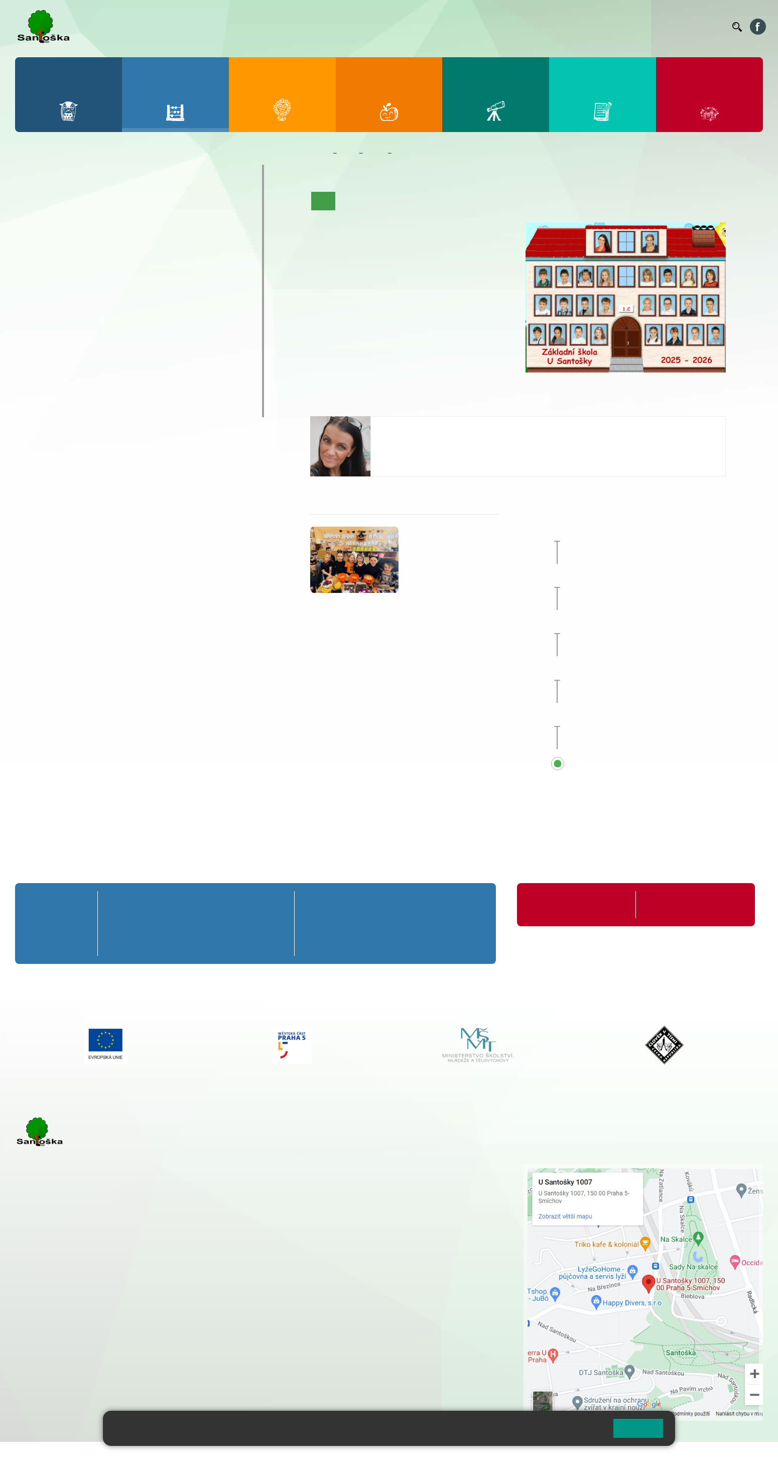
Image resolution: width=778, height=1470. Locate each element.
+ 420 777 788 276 (120, 1341)
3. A (125, 204)
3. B (125, 224)
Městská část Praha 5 (49, 1382)
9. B (169, 301)
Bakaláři (413, 27)
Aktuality (386, 201)
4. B (169, 224)
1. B (35, 224)
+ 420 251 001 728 (346, 1180)
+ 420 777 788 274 (343, 1190)
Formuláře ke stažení (678, 904)
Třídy (375, 153)
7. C (80, 321)
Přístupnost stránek (303, 1455)
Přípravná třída (60, 174)
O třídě (351, 201)
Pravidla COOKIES (375, 1455)
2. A (80, 204)
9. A (170, 282)
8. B (125, 301)
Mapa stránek (202, 1455)
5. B (214, 224)
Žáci (348, 153)
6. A (36, 282)
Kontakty (710, 27)
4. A (170, 204)
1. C (35, 243)
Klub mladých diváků (73, 388)
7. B (80, 301)
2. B (80, 224)
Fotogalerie (529, 201)
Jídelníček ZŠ (487, 27)
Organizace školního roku (570, 904)
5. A (214, 204)
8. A (125, 282)
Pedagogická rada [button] (624, 532)
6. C (35, 321)
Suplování (587, 27)
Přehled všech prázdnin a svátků (652, 764)
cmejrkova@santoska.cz (76, 1300)
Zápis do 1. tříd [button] (629, 718)
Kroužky (45, 348)
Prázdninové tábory (70, 368)
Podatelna (627, 27)
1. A (36, 204)
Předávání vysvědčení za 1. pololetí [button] (657, 625)
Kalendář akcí (480, 201)
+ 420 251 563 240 (59, 1341)
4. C (169, 243)
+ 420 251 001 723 (59, 1290)
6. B (35, 301)
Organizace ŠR (540, 27)
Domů (319, 153)
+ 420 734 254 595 (396, 1222)
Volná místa (669, 27)
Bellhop (446, 27)
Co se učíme (429, 201)
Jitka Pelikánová (413, 426)
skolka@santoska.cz (70, 1352)
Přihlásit (247, 1455)
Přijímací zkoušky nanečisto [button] (643, 579)
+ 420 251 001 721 (347, 1169)
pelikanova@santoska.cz (424, 446)
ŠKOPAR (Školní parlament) (89, 407)
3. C (125, 243)
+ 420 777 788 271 (120, 1290)
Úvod (323, 201)
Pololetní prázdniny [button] (627, 671)
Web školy (745, 1455)
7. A (80, 282)
